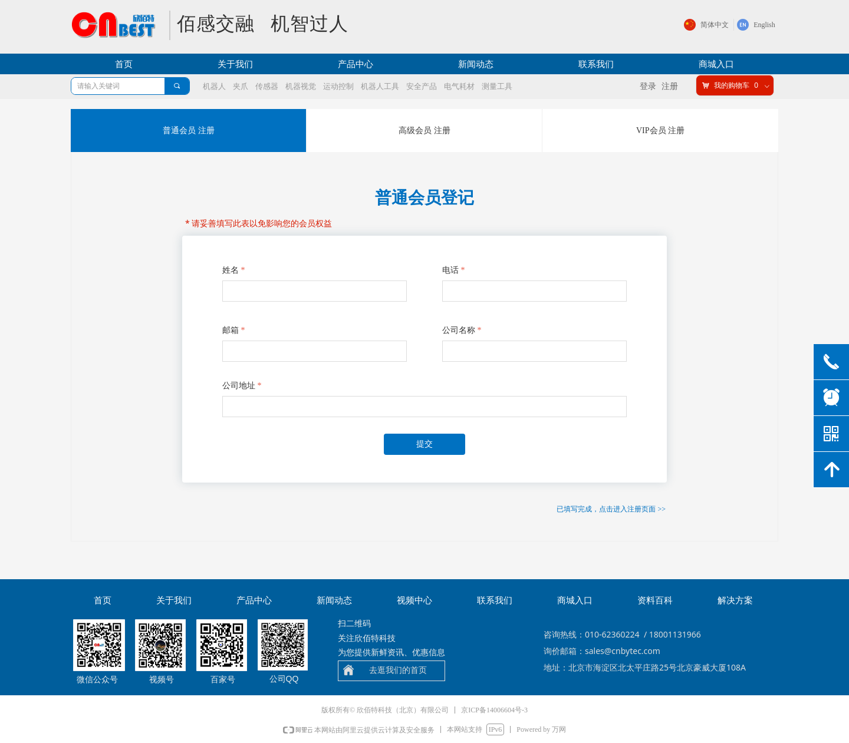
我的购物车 (731, 85)
